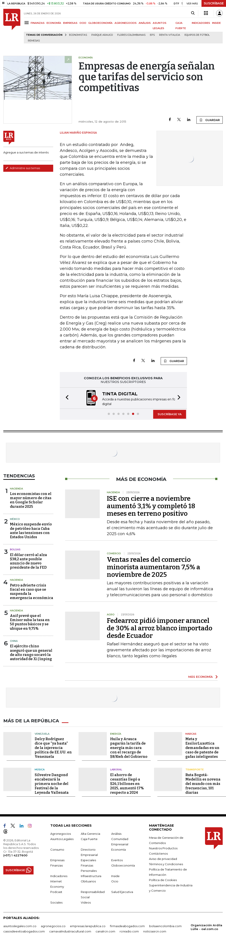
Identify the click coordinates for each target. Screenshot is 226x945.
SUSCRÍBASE (214, 3)
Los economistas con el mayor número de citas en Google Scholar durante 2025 (30, 500)
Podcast (56, 891)
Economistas (78, 35)
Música (40, 769)
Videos (86, 902)
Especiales (88, 860)
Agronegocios (60, 833)
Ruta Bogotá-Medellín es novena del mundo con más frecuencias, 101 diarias (202, 783)
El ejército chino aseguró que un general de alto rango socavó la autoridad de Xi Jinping (31, 652)
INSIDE (216, 22)
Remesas (34, 40)
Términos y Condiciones (166, 864)
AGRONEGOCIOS (126, 22)
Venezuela (42, 733)
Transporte (194, 769)
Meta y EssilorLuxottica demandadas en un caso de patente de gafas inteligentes (202, 748)
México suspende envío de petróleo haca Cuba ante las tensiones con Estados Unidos (31, 530)
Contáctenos (158, 853)
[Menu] (27, 23)
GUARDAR (209, 120)
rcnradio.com (129, 931)
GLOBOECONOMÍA (100, 22)
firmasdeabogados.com (127, 926)
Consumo (57, 849)
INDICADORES (201, 22)
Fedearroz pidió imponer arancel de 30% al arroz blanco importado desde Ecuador (159, 628)
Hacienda (16, 488)
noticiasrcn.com (154, 931)
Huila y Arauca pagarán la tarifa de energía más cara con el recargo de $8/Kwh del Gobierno (128, 748)
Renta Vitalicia (169, 35)
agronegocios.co (53, 926)
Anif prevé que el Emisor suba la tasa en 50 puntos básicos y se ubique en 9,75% (30, 622)
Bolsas (15, 549)
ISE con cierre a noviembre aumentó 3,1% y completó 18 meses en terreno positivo (151, 506)
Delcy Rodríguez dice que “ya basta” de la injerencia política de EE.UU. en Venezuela (53, 748)
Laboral (116, 769)
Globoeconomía (123, 865)
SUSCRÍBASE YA (170, 414)
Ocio (114, 881)
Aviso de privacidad (163, 858)
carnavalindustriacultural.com (70, 931)
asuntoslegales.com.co (19, 926)
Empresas (57, 860)
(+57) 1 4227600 (15, 855)
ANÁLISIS (145, 22)
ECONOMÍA (54, 22)
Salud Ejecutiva (122, 891)
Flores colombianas (131, 35)
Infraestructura (91, 876)
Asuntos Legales (61, 838)
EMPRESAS (70, 22)
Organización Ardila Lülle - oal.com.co (206, 926)
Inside (115, 876)
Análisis (116, 833)
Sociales (56, 902)
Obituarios (88, 881)
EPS (152, 35)
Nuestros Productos (163, 848)
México (15, 519)
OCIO (82, 22)
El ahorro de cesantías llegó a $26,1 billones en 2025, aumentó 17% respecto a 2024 (127, 783)
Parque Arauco (102, 35)
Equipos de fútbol (197, 35)
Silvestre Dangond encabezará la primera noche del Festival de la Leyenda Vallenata (52, 783)
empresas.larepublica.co (87, 926)
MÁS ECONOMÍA (200, 676)
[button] (66, 398)
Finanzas (56, 865)
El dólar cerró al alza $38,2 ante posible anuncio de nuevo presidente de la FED (28, 561)
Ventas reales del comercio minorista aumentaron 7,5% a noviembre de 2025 (153, 567)
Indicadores (58, 876)
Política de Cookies (163, 880)
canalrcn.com (105, 931)
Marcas (190, 733)
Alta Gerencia (90, 833)
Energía (115, 733)
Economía (118, 849)
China (14, 640)
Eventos (117, 860)
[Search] (193, 13)
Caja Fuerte (89, 838)
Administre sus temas (23, 168)
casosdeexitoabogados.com (24, 931)
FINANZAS (38, 22)
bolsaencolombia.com (165, 926)
